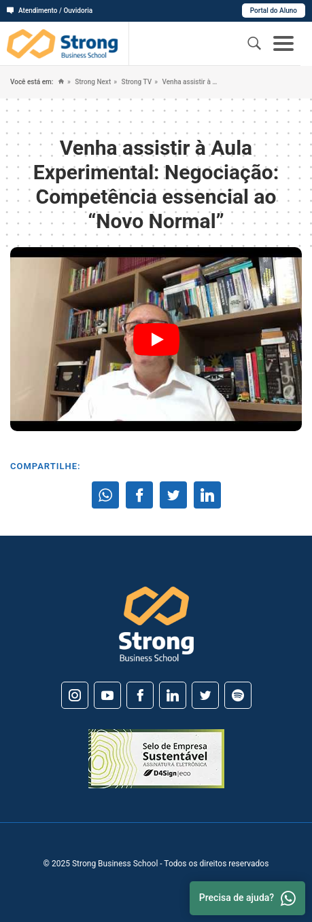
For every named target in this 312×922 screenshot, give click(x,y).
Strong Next (92, 82)
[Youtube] (107, 695)
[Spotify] (238, 695)
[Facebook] (140, 695)
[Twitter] (205, 695)
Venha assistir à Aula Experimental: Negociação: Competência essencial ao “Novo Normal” (190, 82)
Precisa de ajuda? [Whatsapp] (247, 898)
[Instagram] (74, 695)
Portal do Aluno (273, 10)
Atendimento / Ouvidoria (49, 10)
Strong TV (136, 82)
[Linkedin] (172, 695)
